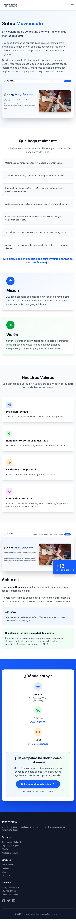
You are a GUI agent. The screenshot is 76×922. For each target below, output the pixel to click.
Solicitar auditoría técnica (38, 784)
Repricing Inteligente (11, 845)
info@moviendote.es (38, 744)
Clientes (5, 868)
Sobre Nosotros (9, 865)
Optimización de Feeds (12, 842)
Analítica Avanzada (10, 853)
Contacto (6, 875)
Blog (4, 872)
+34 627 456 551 (38, 722)
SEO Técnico (7, 849)
